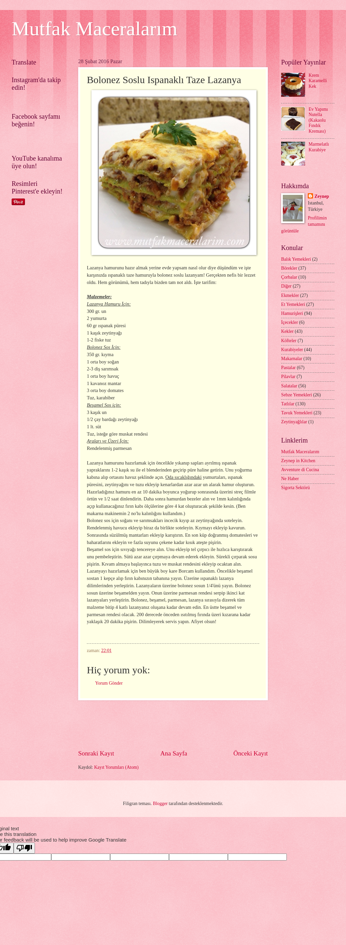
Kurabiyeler (292, 349)
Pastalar (288, 367)
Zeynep (321, 196)
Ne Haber (290, 478)
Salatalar (289, 385)
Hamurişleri (292, 313)
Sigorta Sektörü (295, 487)
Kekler (287, 331)
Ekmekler (290, 295)
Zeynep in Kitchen (298, 460)
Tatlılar (287, 403)
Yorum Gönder (109, 683)
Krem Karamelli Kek (318, 81)
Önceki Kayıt (250, 753)
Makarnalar (291, 358)
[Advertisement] (199, 725)
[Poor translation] (24, 848)
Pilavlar (288, 376)
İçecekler (289, 322)
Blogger (160, 803)
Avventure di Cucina (300, 469)
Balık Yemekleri (296, 259)
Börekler (289, 268)
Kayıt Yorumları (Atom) (116, 767)
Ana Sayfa (173, 753)
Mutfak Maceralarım (94, 29)
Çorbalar (289, 277)
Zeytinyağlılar (294, 421)
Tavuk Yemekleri (296, 412)
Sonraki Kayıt (96, 753)
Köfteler (288, 340)
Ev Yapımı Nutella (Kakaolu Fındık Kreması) (318, 120)
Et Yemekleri (293, 304)
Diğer (286, 286)
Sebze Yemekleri (296, 394)
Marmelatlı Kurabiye (319, 147)
